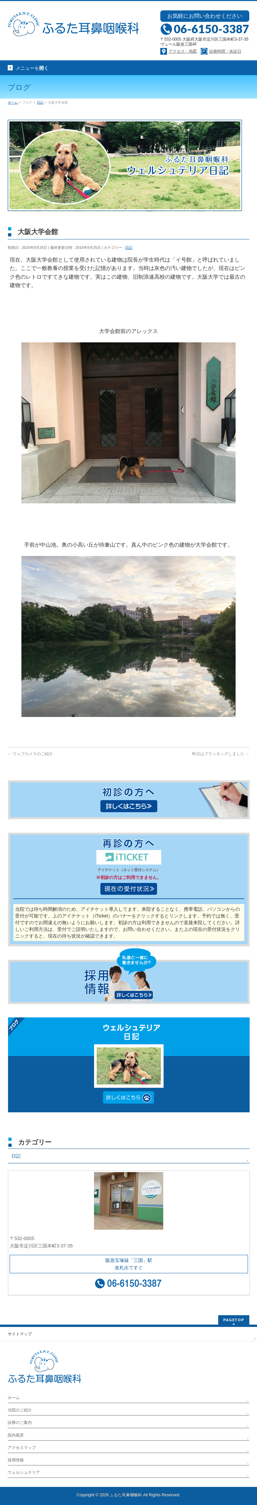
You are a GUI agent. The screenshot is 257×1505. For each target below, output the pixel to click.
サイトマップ (20, 1334)
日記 (129, 247)
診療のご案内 (20, 1422)
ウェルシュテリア (24, 1472)
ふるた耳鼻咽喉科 (126, 1495)
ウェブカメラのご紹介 (30, 753)
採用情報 (16, 1460)
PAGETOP (233, 1320)
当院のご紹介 (20, 1410)
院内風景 (16, 1435)
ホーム (14, 1397)
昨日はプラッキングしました (220, 753)
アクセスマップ (22, 1447)
